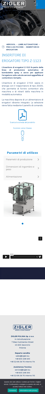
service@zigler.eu (22, 370)
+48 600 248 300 (22, 373)
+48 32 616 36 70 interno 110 (22, 375)
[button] (22, 223)
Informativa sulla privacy (28, 390)
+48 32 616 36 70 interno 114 (22, 362)
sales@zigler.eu (22, 356)
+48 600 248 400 (22, 359)
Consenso (12, 390)
